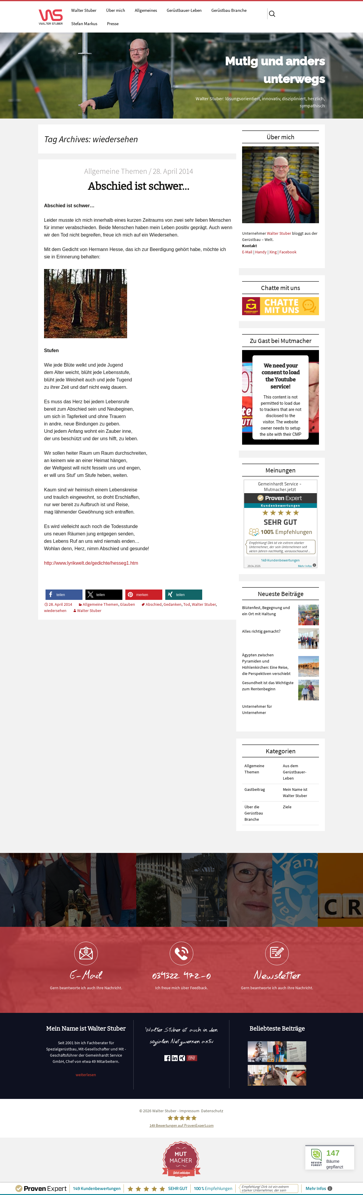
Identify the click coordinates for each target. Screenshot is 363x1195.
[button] (64, 595)
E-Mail (247, 252)
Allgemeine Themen (100, 604)
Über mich (115, 10)
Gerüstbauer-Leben (184, 10)
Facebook (287, 252)
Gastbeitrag (254, 789)
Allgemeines (146, 10)
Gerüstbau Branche (229, 10)
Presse (113, 23)
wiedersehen (55, 610)
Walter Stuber (83, 10)
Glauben (127, 604)
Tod (186, 604)
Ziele (287, 806)
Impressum (189, 1110)
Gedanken (172, 604)
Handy (261, 252)
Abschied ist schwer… (138, 186)
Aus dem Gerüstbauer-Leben (294, 772)
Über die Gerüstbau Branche (253, 813)
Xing (273, 252)
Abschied (154, 604)
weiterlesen (86, 1074)
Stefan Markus (84, 23)
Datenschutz (212, 1110)
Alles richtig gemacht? (261, 631)
